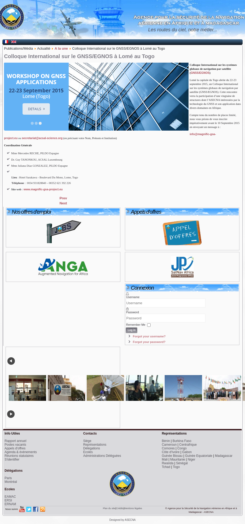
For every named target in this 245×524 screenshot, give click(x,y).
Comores (168, 448)
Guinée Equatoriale (198, 456)
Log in (131, 330)
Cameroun (169, 444)
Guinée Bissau (172, 456)
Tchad (166, 467)
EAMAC (10, 497)
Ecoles (88, 452)
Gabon (187, 452)
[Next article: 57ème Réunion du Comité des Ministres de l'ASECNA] (63, 203)
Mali (165, 459)
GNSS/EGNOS (200, 72)
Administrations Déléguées (102, 456)
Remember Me (135, 324)
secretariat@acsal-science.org (42, 138)
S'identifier (12, 459)
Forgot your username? (149, 336)
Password (132, 312)
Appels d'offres (15, 448)
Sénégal (182, 463)
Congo (182, 448)
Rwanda (167, 463)
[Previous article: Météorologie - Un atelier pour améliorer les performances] (63, 198)
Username (132, 297)
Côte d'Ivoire (171, 452)
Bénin (166, 441)
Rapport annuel (15, 441)
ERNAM (10, 504)
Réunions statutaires (19, 456)
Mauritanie (177, 459)
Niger (191, 459)
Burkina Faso (182, 441)
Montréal (11, 482)
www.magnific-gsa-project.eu (43, 189)
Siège (87, 441)
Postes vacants (15, 444)
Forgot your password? (149, 341)
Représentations (94, 444)
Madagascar (224, 456)
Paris (8, 478)
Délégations (91, 448)
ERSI (8, 500)
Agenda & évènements (21, 452)
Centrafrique (188, 444)
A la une (61, 48)
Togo (176, 467)
